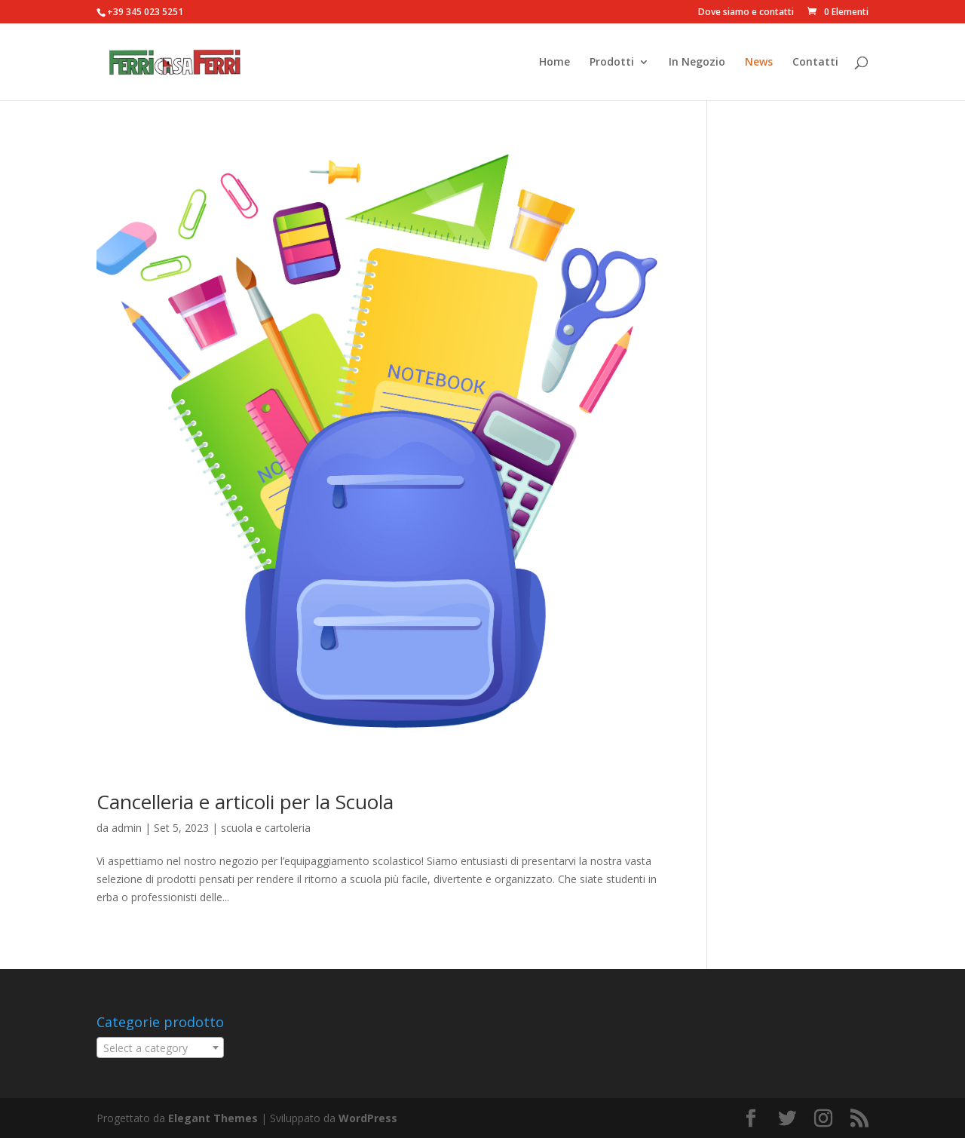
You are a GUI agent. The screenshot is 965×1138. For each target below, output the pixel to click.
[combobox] (160, 1047)
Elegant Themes (213, 1118)
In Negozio (697, 63)
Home (554, 63)
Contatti (815, 63)
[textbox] (160, 1048)
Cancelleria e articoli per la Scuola (245, 801)
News (759, 63)
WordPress (368, 1118)
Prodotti (612, 63)
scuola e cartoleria (266, 828)
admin (127, 828)
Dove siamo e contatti (746, 13)
